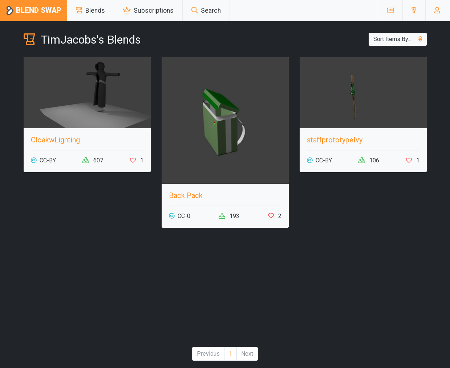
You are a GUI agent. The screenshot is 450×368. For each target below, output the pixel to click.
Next (247, 353)
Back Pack (186, 195)
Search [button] (206, 10)
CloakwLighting (55, 140)
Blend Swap (33, 10)
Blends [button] (90, 10)
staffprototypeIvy (334, 140)
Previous (208, 353)
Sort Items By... (397, 39)
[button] (414, 10)
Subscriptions (148, 10)
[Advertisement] (225, 290)
